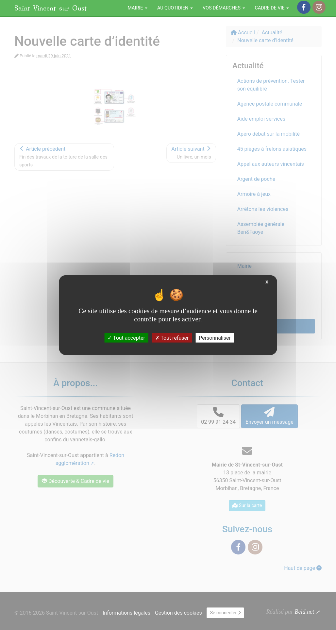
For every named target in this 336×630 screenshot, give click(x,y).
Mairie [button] (137, 8)
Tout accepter (126, 338)
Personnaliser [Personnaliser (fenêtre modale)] (215, 338)
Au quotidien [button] (175, 8)
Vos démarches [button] (224, 8)
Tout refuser (172, 338)
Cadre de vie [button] (272, 8)
